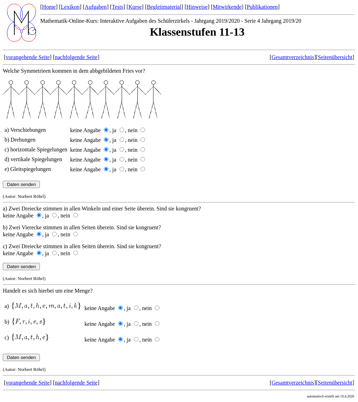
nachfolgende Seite (76, 57)
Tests (117, 7)
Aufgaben (96, 7)
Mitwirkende (227, 7)
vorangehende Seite (28, 57)
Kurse (135, 7)
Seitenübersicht (335, 57)
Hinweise (196, 7)
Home (49, 7)
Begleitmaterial (164, 7)
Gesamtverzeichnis (293, 57)
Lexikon (70, 7)
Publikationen (262, 7)
